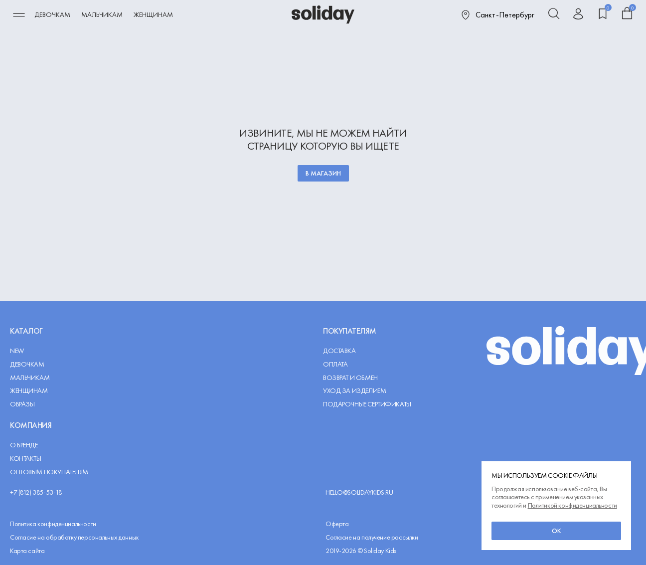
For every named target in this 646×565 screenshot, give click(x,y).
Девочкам (52, 14)
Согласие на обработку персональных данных (74, 537)
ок (556, 530)
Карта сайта (27, 550)
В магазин (323, 173)
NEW (17, 351)
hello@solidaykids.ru (359, 492)
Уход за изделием (354, 390)
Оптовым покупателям (49, 472)
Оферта (336, 524)
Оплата (335, 364)
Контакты (25, 458)
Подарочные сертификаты (367, 404)
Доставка (339, 351)
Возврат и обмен (350, 378)
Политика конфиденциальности (53, 524)
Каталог (26, 331)
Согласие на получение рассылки (371, 537)
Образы (22, 404)
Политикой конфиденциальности (572, 505)
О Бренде (24, 445)
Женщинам (153, 14)
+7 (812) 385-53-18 (36, 492)
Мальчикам (102, 14)
